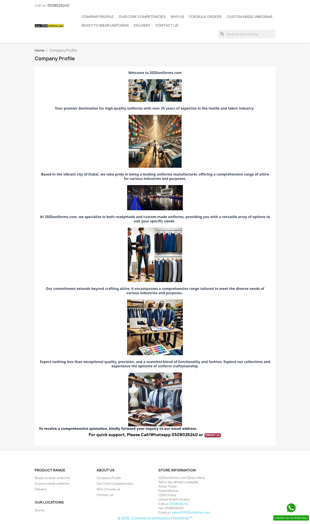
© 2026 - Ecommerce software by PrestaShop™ (155, 518)
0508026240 (58, 5)
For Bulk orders (205, 16)
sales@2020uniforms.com (191, 512)
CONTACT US (166, 25)
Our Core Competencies (142, 16)
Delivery (142, 25)
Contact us (105, 495)
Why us (177, 16)
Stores (40, 510)
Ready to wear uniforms (105, 25)
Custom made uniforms (249, 16)
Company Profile (97, 16)
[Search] (246, 34)
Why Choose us (108, 489)
